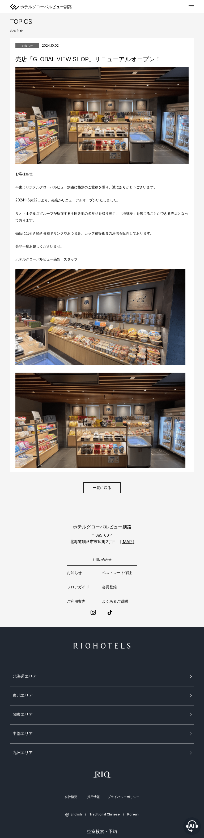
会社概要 (71, 797)
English (76, 814)
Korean (133, 814)
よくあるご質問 (115, 601)
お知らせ (74, 573)
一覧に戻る (102, 487)
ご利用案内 (76, 601)
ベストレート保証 (117, 573)
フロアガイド (78, 587)
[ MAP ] (127, 541)
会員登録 (109, 587)
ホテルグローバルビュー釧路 (41, 7)
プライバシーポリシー (123, 797)
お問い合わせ (102, 560)
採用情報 (93, 797)
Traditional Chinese (104, 814)
